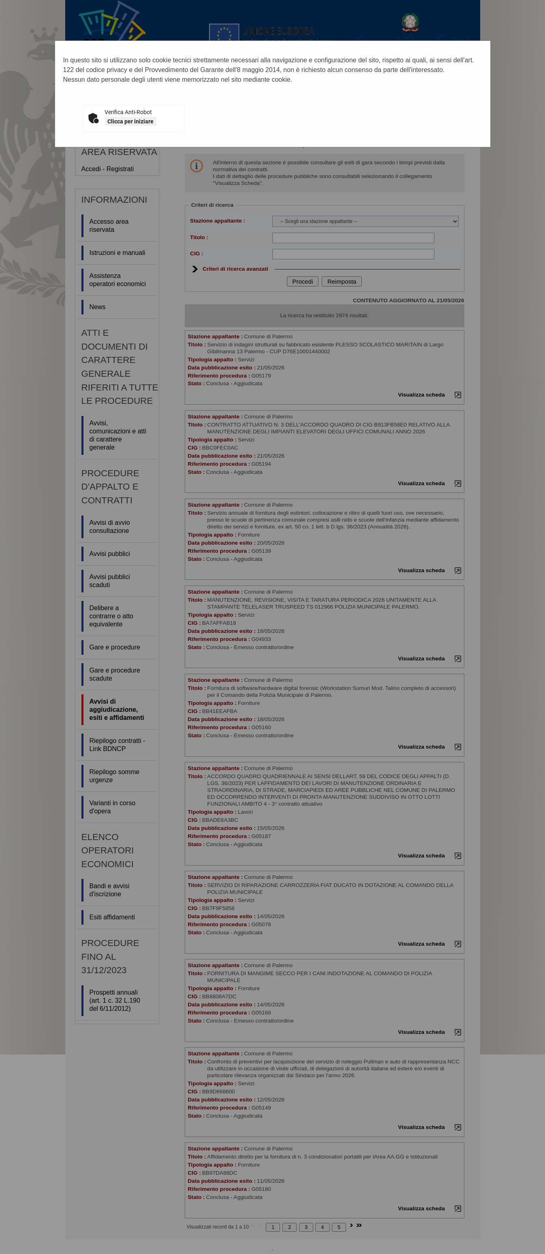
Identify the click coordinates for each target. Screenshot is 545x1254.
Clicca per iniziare (130, 121)
